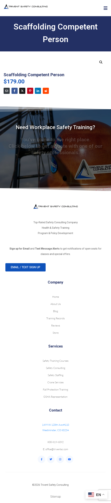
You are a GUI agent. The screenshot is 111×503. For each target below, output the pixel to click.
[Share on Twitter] (22, 91)
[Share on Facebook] (14, 91)
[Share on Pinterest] (30, 91)
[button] (101, 62)
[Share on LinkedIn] (38, 91)
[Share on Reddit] (46, 91)
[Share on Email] (7, 91)
